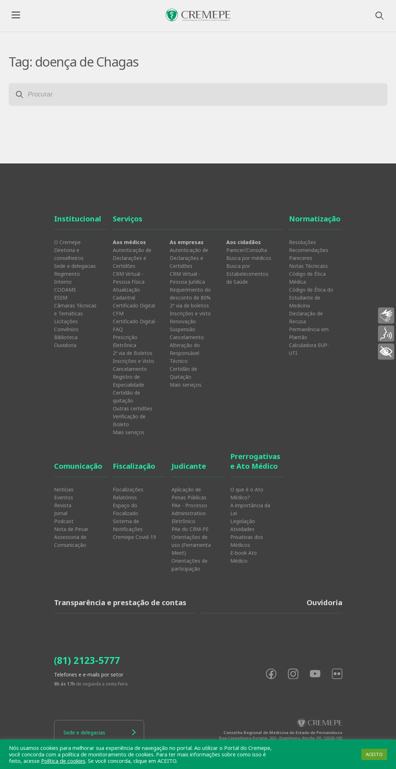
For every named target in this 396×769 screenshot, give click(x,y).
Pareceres (300, 258)
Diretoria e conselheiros (69, 254)
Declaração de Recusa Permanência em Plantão (309, 325)
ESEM (60, 297)
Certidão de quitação (126, 396)
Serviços (127, 219)
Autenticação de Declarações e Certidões (132, 258)
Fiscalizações (128, 489)
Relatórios (125, 497)
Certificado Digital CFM (134, 309)
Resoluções (302, 242)
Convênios (66, 329)
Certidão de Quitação (183, 372)
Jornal (60, 513)
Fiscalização (134, 466)
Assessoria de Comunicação (70, 541)
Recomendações (308, 250)
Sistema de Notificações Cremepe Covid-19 (134, 529)
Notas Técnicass (308, 265)
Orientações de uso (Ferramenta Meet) (191, 545)
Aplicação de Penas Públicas (189, 493)
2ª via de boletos (189, 305)
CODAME (65, 289)
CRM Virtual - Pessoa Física (128, 277)
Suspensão (182, 329)
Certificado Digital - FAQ (135, 325)
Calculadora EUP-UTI (309, 349)
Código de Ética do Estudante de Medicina (311, 297)
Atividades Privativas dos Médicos (246, 537)
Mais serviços (128, 432)
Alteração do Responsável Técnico (185, 353)
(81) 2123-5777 (87, 660)
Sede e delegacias (75, 265)
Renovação (183, 321)
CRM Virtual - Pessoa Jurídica (187, 277)
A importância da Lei (250, 509)
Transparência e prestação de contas (120, 602)
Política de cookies (63, 760)
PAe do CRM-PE (190, 529)
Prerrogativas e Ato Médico (255, 461)
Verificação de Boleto (129, 420)
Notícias (64, 489)
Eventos (63, 497)
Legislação (242, 521)
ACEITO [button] (374, 754)
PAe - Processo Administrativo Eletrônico (189, 513)
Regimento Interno (67, 277)
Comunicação (78, 466)
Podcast (64, 521)
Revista (62, 505)
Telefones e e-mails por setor (88, 674)
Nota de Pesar (71, 529)
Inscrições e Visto (133, 360)
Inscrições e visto (190, 313)
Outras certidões (132, 408)
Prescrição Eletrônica (125, 341)
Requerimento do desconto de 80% (190, 293)
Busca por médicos (248, 258)
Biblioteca (65, 337)
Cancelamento (130, 368)
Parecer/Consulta (246, 250)
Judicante (189, 466)
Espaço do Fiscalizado (125, 509)
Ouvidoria (65, 345)
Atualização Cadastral (126, 293)
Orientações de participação (190, 564)
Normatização (315, 219)
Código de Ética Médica (307, 277)
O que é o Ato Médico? (246, 493)
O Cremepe (67, 242)
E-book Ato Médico (243, 556)
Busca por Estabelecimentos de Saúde (247, 273)
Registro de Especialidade (128, 380)
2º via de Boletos (132, 353)
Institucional (77, 219)
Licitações (66, 321)
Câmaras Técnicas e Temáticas (75, 309)
